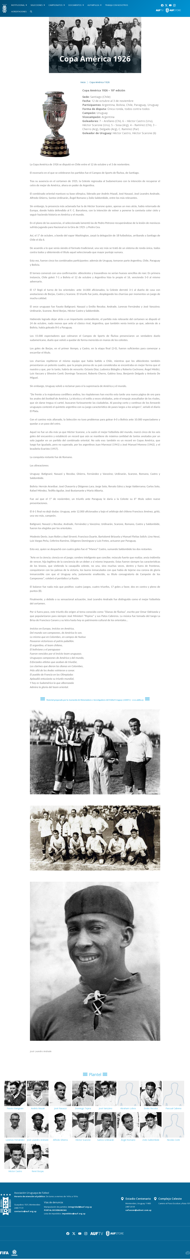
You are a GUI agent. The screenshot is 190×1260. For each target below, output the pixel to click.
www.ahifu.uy (138, 700)
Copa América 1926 (100, 82)
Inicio (83, 82)
